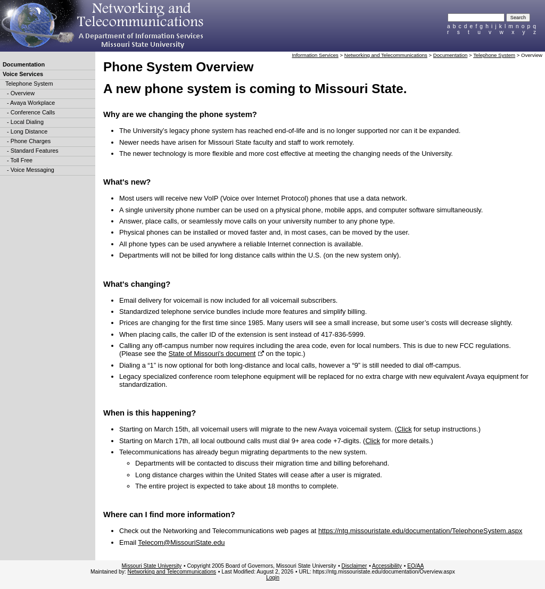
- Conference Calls (30, 112)
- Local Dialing (24, 122)
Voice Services (23, 74)
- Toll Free (18, 160)
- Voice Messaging (29, 170)
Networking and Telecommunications (385, 55)
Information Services (315, 55)
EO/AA (415, 566)
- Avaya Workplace (30, 102)
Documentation (24, 64)
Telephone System (29, 83)
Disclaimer (354, 566)
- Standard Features (32, 150)
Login (272, 577)
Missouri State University (152, 566)
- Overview (20, 93)
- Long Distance (26, 131)
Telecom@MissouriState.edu (181, 542)
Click (404, 429)
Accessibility (387, 566)
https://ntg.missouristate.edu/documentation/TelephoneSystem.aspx (420, 531)
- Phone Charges (28, 141)
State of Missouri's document (211, 354)
